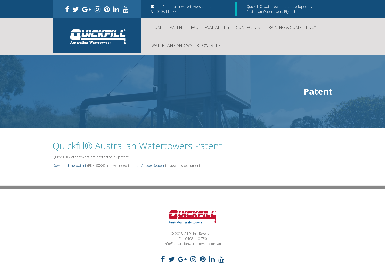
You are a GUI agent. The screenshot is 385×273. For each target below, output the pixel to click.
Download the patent (69, 165)
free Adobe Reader (149, 165)
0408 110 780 (164, 11)
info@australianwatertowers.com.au (182, 6)
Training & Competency (291, 27)
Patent (177, 27)
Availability (217, 27)
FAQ (194, 27)
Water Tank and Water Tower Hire (187, 45)
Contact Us (248, 27)
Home (157, 27)
